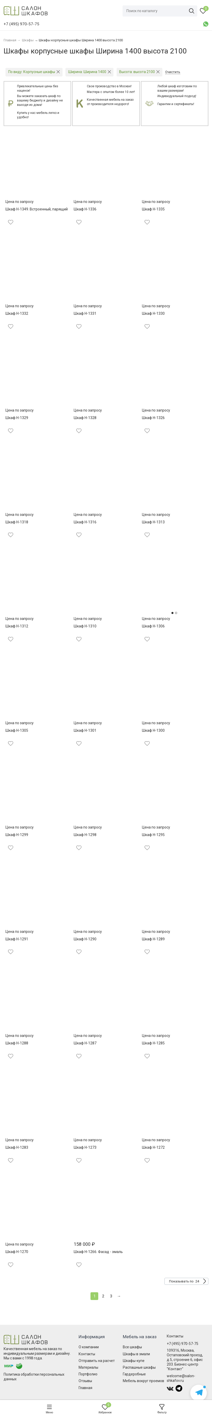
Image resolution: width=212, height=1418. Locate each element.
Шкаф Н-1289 (153, 939)
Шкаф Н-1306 (153, 626)
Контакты (87, 1354)
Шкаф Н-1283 (16, 1147)
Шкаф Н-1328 (85, 418)
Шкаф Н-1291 (16, 939)
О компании (89, 1347)
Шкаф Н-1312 (16, 626)
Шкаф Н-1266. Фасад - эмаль (98, 1252)
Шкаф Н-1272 (153, 1147)
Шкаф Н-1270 (16, 1252)
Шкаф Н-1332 (16, 313)
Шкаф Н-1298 (85, 835)
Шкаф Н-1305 (16, 730)
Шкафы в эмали (136, 1354)
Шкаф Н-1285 (153, 1043)
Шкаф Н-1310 (85, 626)
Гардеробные (134, 1374)
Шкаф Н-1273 (85, 1147)
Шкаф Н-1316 (85, 522)
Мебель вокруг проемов (143, 1381)
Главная (85, 1388)
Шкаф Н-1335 (153, 209)
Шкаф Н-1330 (153, 313)
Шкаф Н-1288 (16, 1043)
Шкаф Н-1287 (85, 1043)
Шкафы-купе (134, 1361)
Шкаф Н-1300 (153, 730)
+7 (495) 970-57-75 (182, 1344)
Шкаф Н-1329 (16, 418)
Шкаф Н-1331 (85, 313)
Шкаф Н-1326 (153, 418)
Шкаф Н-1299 (16, 835)
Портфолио (88, 1374)
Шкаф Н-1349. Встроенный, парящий (36, 209)
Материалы (88, 1367)
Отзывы (85, 1381)
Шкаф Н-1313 (153, 522)
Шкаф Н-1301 (85, 730)
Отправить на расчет (97, 1361)
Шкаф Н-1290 (85, 939)
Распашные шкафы (139, 1367)
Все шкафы (132, 1347)
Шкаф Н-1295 (153, 835)
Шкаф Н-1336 (85, 209)
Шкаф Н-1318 (16, 522)
